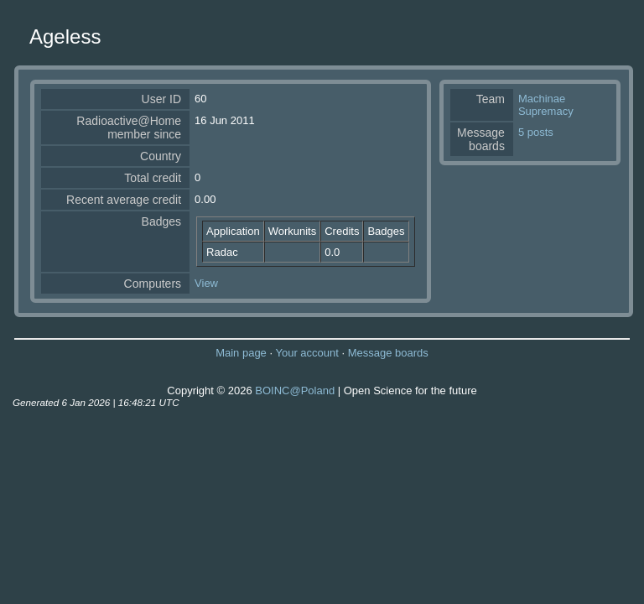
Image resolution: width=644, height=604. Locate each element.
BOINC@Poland (295, 390)
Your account (306, 352)
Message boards (388, 352)
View (206, 283)
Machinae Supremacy (546, 104)
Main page (241, 352)
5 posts (535, 132)
